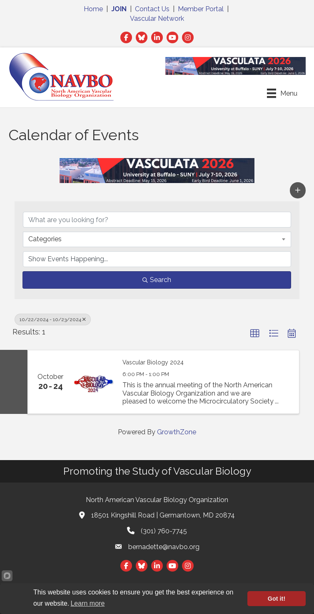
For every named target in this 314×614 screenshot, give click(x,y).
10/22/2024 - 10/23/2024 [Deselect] (53, 319)
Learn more (87, 603)
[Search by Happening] (157, 259)
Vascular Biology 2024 (153, 362)
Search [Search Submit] (156, 280)
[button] (298, 190)
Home (93, 9)
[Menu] (282, 93)
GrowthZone (176, 432)
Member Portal (201, 9)
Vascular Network (157, 18)
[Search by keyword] (157, 220)
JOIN (119, 9)
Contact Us (152, 9)
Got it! (276, 598)
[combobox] (157, 239)
